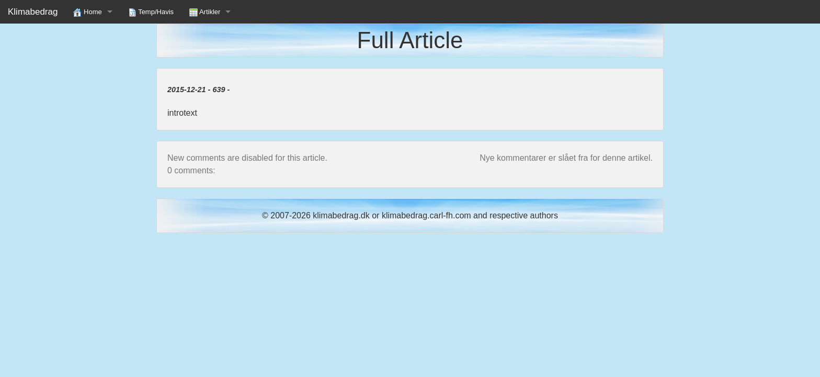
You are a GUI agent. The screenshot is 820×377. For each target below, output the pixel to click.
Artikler (204, 12)
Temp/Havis (151, 12)
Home (87, 12)
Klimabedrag (33, 12)
